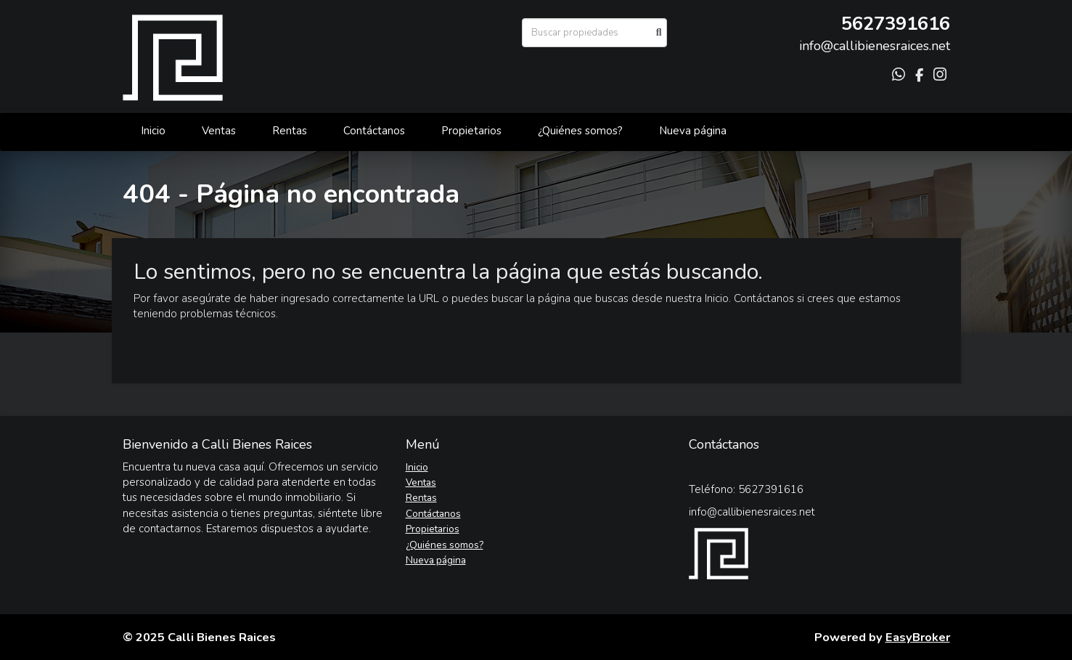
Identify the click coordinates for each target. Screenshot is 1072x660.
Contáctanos (374, 130)
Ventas (219, 130)
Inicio (153, 130)
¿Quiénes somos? (580, 130)
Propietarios (471, 130)
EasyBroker (917, 637)
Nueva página (693, 130)
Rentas (289, 130)
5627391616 (895, 23)
